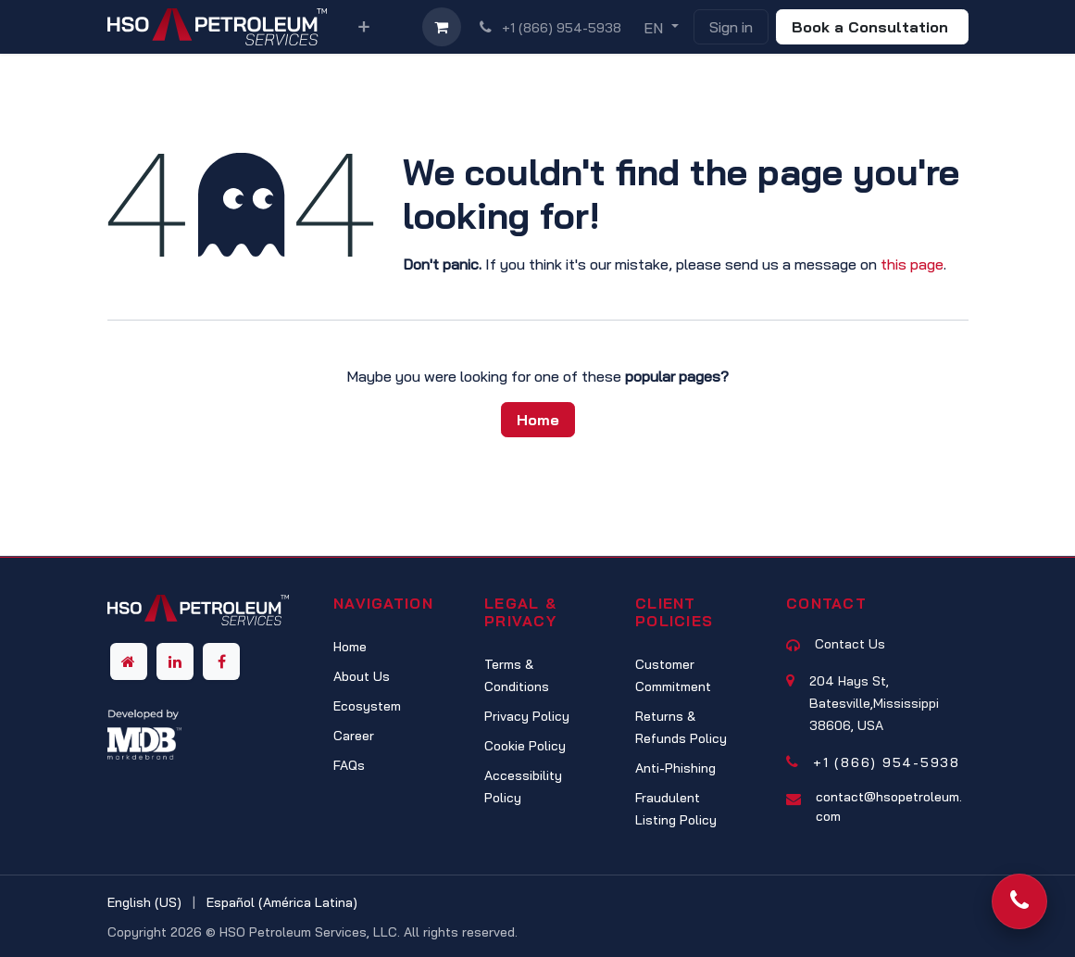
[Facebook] (221, 661)
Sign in (731, 27)
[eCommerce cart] (441, 26)
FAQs (349, 765)
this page (912, 264)
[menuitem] (364, 26)
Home (538, 419)
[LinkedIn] (175, 661)
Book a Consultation (872, 27)
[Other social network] (128, 661)
